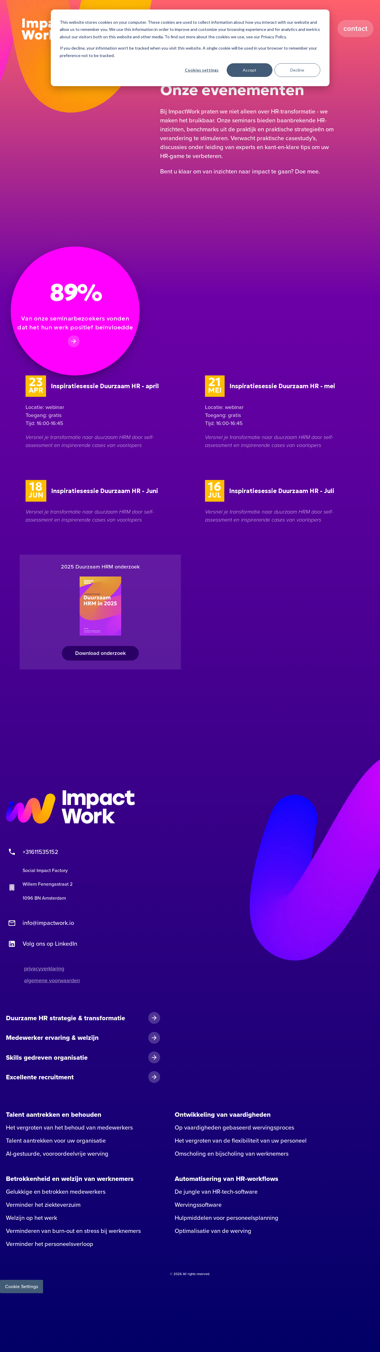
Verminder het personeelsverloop (49, 1243)
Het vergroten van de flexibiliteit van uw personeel (241, 1140)
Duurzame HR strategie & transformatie (65, 1018)
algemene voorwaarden (52, 980)
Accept (249, 69)
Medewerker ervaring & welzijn (52, 1037)
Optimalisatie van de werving (213, 1230)
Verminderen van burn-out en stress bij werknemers (73, 1230)
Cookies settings (202, 69)
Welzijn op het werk (31, 1217)
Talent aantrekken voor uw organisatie (56, 1140)
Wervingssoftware (198, 1204)
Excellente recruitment (40, 1077)
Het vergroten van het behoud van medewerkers (69, 1127)
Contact (356, 28)
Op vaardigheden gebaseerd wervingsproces (234, 1127)
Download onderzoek (100, 653)
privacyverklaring (44, 968)
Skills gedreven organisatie (47, 1057)
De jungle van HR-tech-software (216, 1191)
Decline (297, 69)
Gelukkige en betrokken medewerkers (55, 1191)
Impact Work (45, 29)
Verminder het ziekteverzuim (43, 1204)
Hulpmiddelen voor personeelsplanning (226, 1217)
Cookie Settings (21, 1286)
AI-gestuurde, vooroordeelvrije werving (57, 1153)
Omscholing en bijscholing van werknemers (231, 1153)
